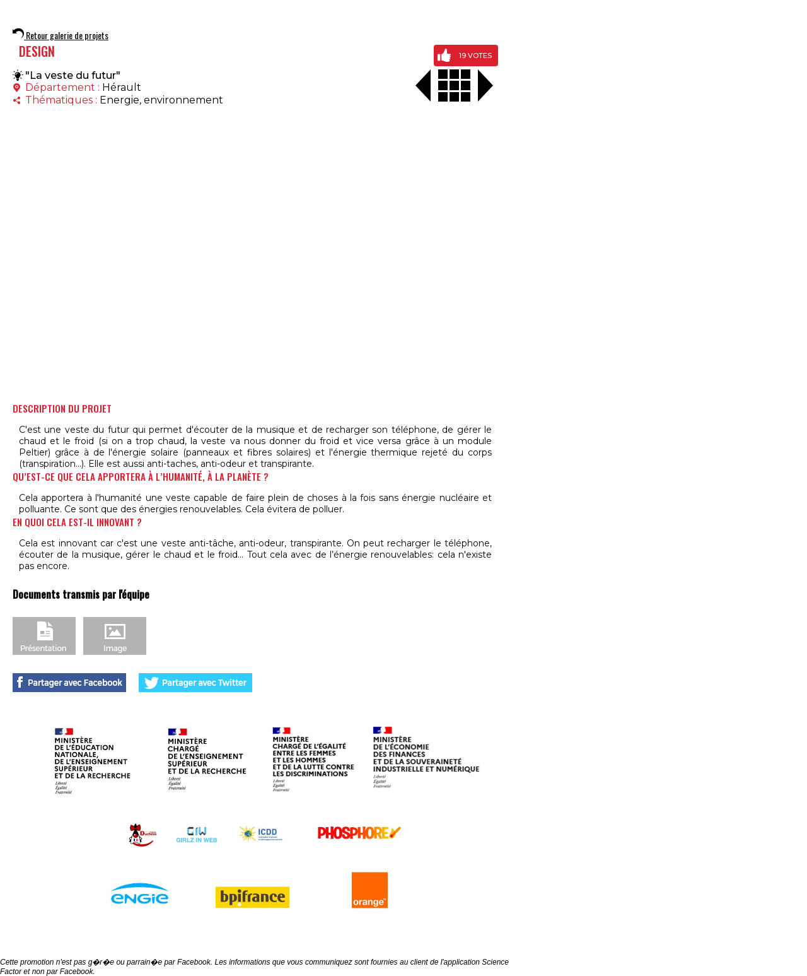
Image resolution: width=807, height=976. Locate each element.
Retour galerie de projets (60, 35)
